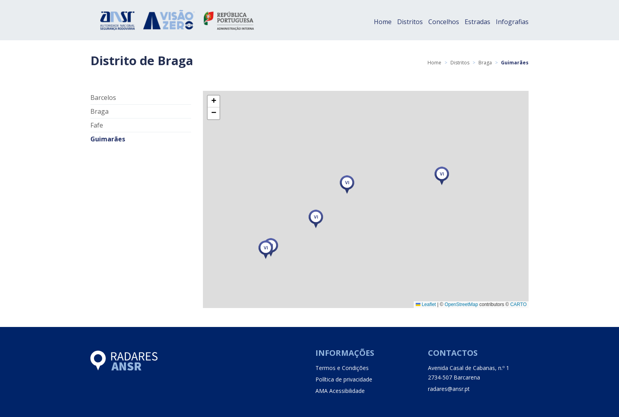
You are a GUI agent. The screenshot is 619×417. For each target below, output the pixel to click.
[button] (265, 249)
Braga (485, 62)
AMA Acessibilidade (340, 390)
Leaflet (426, 304)
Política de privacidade (343, 379)
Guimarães (107, 139)
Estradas (477, 21)
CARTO (518, 304)
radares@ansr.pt (449, 389)
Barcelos (103, 97)
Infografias (512, 21)
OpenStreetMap (461, 304)
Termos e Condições (342, 368)
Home (383, 21)
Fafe (96, 125)
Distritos (410, 21)
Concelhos (443, 21)
